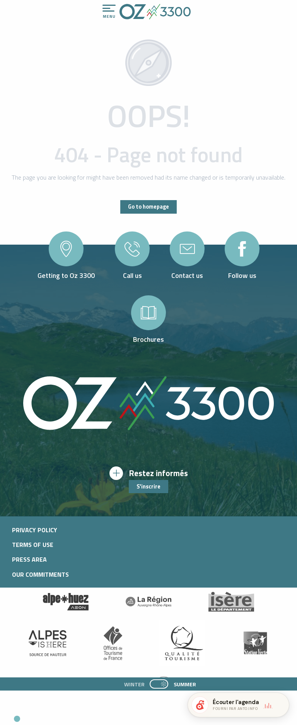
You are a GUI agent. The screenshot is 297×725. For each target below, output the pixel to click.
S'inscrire (148, 486)
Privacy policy (34, 530)
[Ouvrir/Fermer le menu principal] (109, 12)
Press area (29, 559)
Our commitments (40, 574)
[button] (72, 715)
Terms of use (32, 544)
